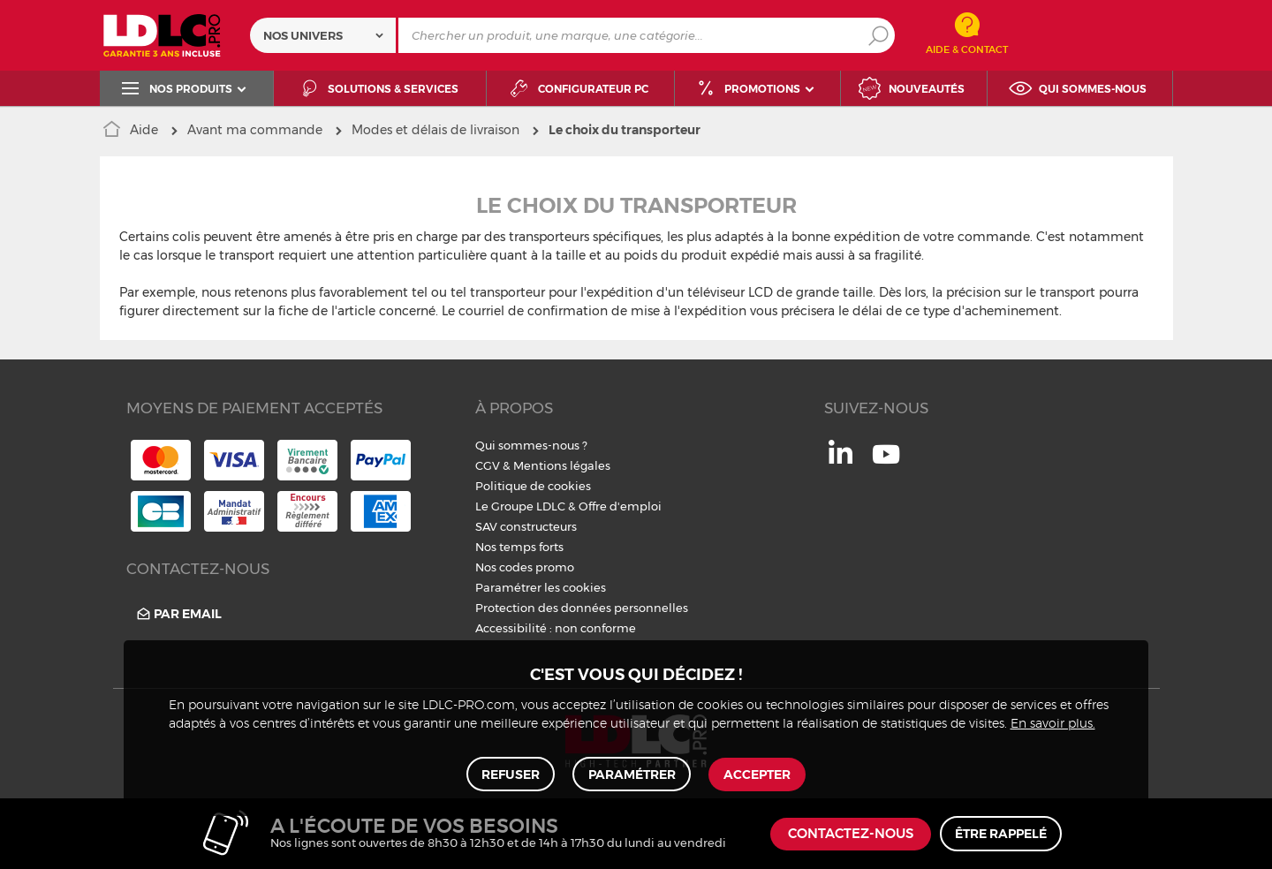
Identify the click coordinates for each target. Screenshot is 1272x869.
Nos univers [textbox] (303, 35)
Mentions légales (561, 465)
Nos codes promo (524, 567)
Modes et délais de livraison (435, 130)
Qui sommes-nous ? (531, 445)
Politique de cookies (533, 486)
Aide (144, 130)
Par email (178, 614)
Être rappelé (1001, 834)
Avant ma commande (254, 130)
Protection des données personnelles (581, 608)
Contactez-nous (850, 834)
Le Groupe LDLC (520, 506)
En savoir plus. (1053, 723)
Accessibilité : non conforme (555, 628)
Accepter (757, 774)
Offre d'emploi (620, 506)
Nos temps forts (519, 547)
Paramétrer (632, 774)
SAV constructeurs (526, 526)
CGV (487, 465)
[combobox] (323, 35)
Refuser (511, 774)
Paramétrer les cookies (540, 587)
